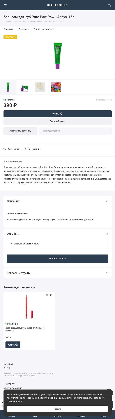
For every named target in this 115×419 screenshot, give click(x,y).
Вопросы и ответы (44, 29)
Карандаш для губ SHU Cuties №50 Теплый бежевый (24, 329)
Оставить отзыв (57, 258)
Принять (57, 409)
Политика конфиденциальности (55, 398)
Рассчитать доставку (20, 131)
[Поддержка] (110, 5)
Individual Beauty (8, 366)
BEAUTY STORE (57, 5)
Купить (13, 344)
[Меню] (5, 5)
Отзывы (24, 29)
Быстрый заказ (57, 121)
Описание (8, 29)
